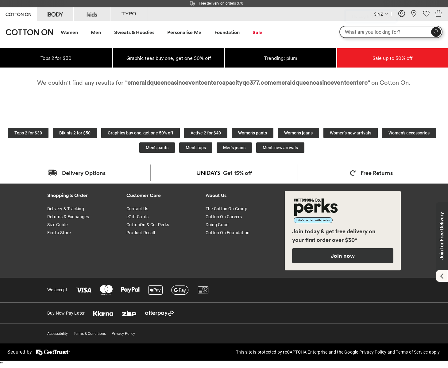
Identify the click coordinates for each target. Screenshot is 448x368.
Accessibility (57, 333)
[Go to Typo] (128, 14)
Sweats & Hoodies (134, 32)
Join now (343, 255)
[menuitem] (75, 32)
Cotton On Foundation (227, 232)
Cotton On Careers (224, 216)
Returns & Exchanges (68, 216)
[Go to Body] (55, 14)
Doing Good (217, 224)
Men (96, 32)
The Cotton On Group (226, 208)
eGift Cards (137, 216)
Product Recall (140, 232)
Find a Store (59, 232)
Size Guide (57, 224)
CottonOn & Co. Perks (147, 224)
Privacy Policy (123, 333)
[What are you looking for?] (391, 31)
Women (69, 32)
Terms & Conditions (90, 333)
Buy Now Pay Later (66, 313)
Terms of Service (412, 352)
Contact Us (137, 208)
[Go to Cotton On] (18, 13)
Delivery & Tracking (65, 208)
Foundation (227, 32)
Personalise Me (184, 32)
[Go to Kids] (92, 14)
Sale (257, 32)
